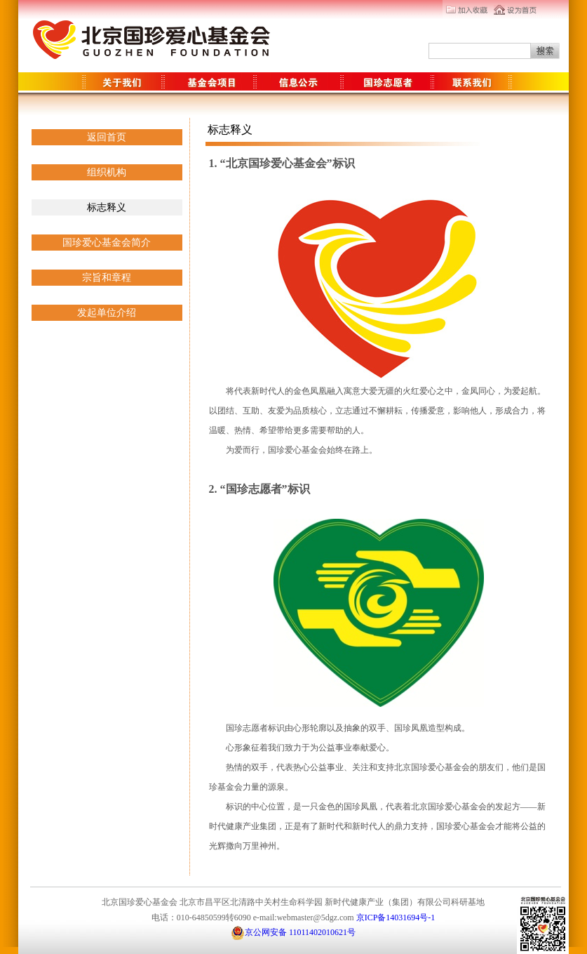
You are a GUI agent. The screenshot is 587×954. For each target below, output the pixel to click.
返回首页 (106, 137)
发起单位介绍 (106, 312)
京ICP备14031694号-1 (396, 917)
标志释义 (106, 207)
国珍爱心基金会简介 (106, 242)
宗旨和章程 (106, 277)
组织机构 (106, 172)
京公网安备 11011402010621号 (293, 932)
